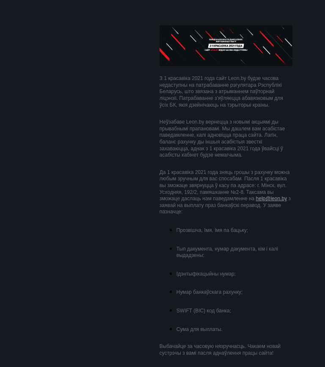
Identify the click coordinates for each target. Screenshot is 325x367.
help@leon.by (271, 198)
